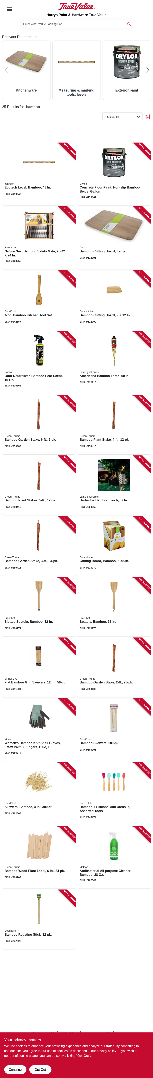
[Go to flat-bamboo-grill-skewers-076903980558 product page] (39, 667)
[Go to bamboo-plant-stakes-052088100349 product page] (39, 485)
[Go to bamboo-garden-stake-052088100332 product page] (39, 546)
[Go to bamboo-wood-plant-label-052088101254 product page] (39, 857)
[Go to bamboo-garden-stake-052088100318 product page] (114, 667)
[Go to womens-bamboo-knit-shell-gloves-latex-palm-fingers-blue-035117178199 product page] (39, 730)
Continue (15, 1069)
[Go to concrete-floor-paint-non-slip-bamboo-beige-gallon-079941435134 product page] (114, 174)
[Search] (129, 23)
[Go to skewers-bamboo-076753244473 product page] (39, 793)
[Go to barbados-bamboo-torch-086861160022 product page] (114, 485)
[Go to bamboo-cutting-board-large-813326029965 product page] (114, 238)
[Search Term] (76, 24)
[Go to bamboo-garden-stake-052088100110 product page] (39, 424)
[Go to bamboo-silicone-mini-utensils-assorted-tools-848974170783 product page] (114, 793)
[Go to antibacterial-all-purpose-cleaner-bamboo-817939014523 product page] (114, 857)
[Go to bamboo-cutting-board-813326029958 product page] (114, 300)
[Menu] (9, 9)
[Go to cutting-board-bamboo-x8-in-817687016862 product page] (114, 546)
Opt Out (40, 1069)
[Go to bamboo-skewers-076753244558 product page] (114, 730)
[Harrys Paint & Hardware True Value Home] (76, 6)
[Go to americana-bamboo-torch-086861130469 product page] (114, 362)
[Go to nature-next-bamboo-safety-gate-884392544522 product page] (39, 238)
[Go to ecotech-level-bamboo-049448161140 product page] (39, 174)
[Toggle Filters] (148, 117)
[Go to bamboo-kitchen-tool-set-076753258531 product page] (39, 300)
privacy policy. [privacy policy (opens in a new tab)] (107, 1051)
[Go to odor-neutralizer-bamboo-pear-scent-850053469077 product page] (39, 362)
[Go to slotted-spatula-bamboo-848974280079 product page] (39, 606)
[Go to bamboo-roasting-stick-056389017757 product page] (39, 919)
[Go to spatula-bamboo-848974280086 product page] (114, 606)
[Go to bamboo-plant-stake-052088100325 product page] (114, 424)
